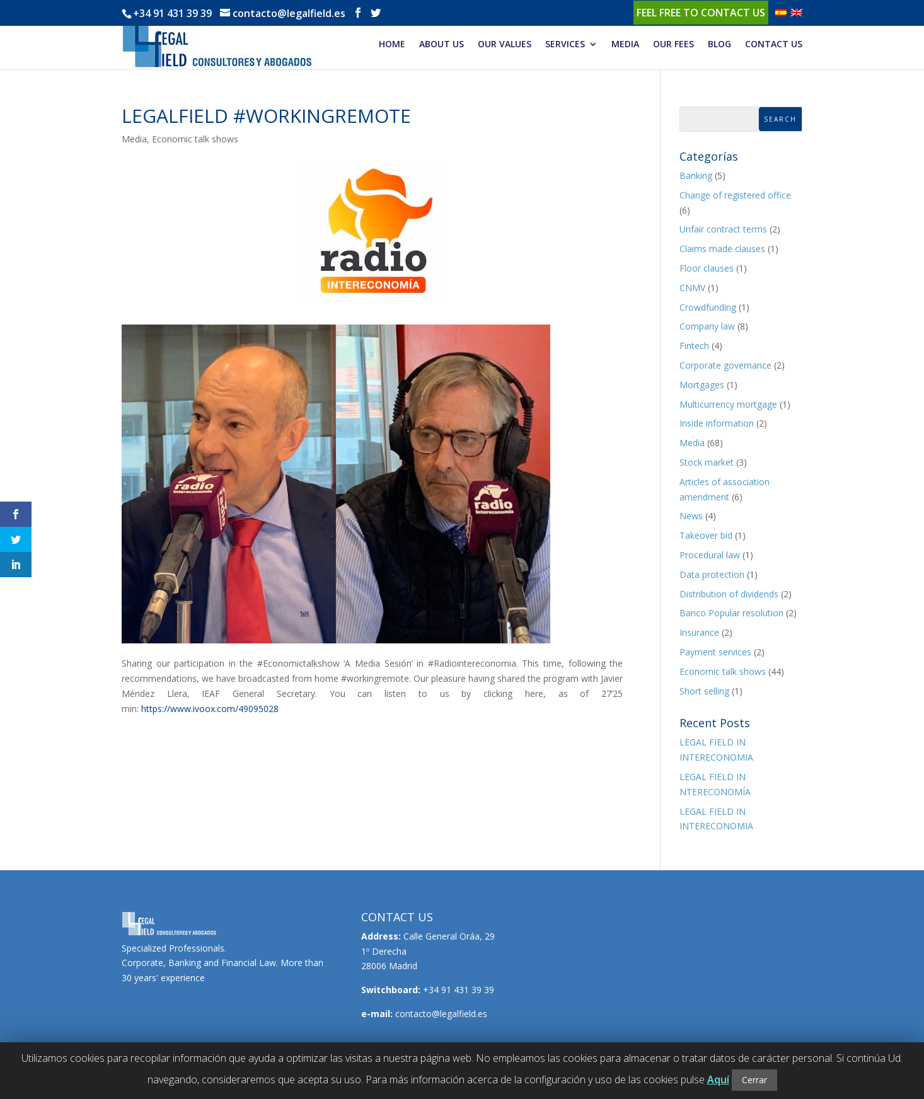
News (691, 516)
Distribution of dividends (728, 594)
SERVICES (565, 45)
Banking (695, 175)
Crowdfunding (707, 307)
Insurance (699, 632)
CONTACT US (773, 45)
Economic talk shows (195, 139)
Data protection (711, 574)
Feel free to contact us (701, 13)
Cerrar (754, 1080)
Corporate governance (725, 365)
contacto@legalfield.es (441, 1014)
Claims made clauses (722, 249)
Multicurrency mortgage (728, 404)
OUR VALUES (504, 45)
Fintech (694, 346)
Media (134, 139)
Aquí (718, 1079)
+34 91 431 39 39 (172, 13)
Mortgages (701, 385)
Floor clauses (706, 268)
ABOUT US (441, 45)
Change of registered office (735, 195)
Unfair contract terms (723, 229)
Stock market (706, 462)
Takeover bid (705, 535)
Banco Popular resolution (731, 613)
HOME (392, 45)
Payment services (715, 652)
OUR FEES (673, 45)
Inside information (716, 423)
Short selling (704, 691)
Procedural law (709, 555)
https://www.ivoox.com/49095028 (210, 709)
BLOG (719, 45)
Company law (707, 326)
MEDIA (625, 45)
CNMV (692, 288)
